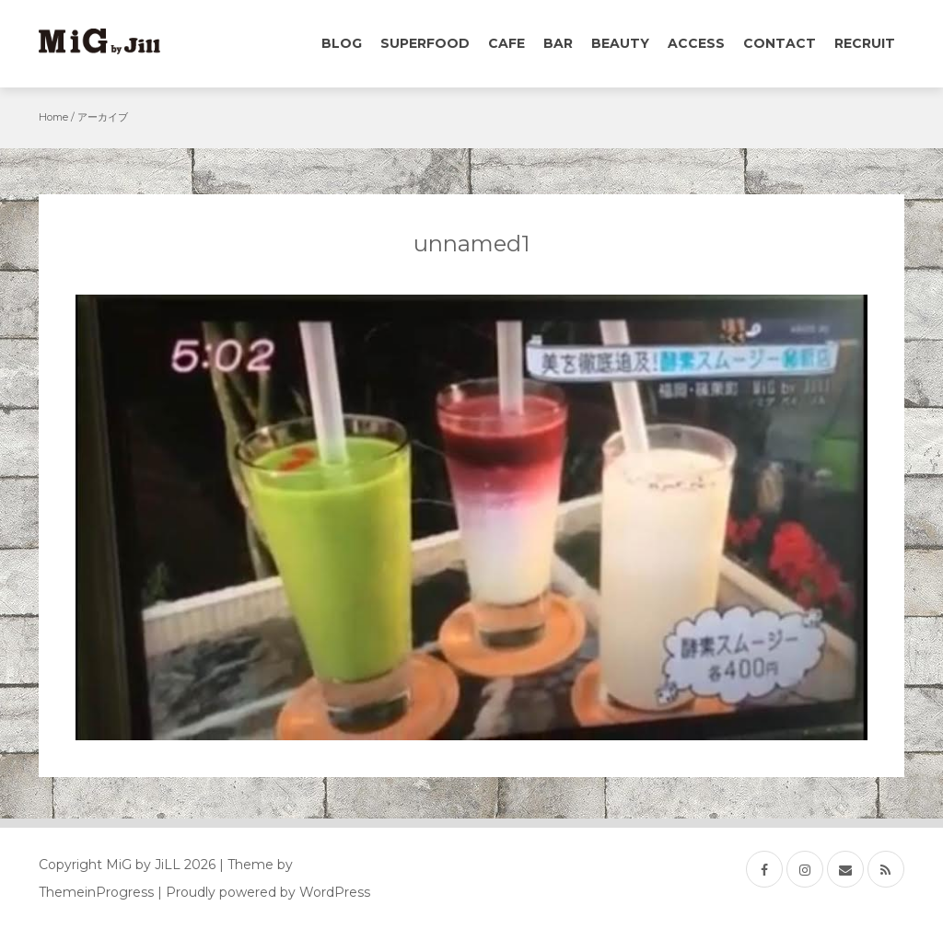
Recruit (864, 43)
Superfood (425, 43)
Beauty (620, 43)
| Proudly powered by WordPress (263, 892)
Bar (558, 43)
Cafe (506, 43)
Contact (779, 43)
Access (696, 43)
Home (53, 116)
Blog (341, 43)
